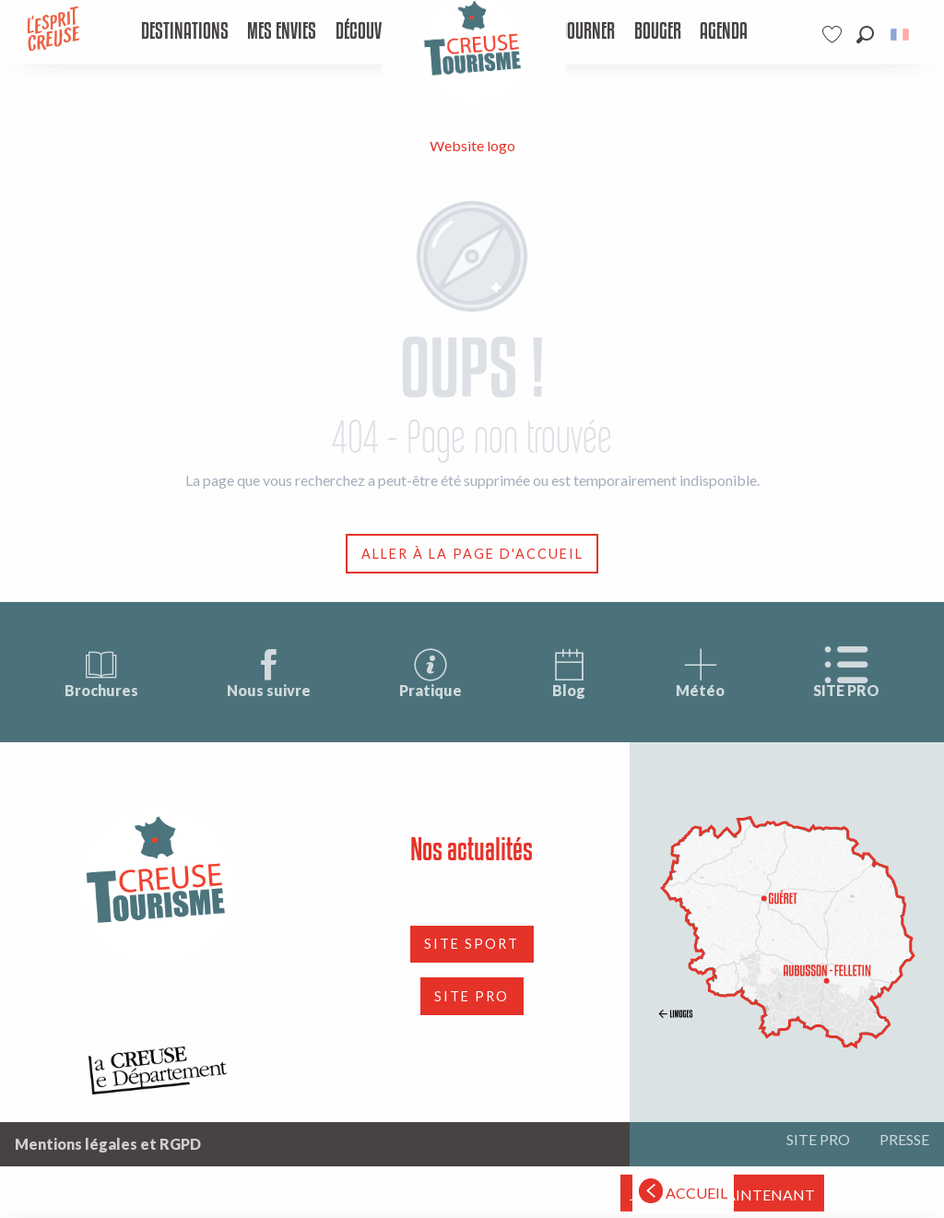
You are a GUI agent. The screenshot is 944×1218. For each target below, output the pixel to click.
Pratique (430, 672)
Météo (700, 672)
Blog (568, 672)
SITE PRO (846, 672)
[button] (865, 34)
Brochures (101, 672)
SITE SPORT (471, 944)
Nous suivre (269, 672)
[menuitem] (184, 32)
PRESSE (904, 1139)
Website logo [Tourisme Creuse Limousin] (472, 145)
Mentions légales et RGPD (108, 1144)
